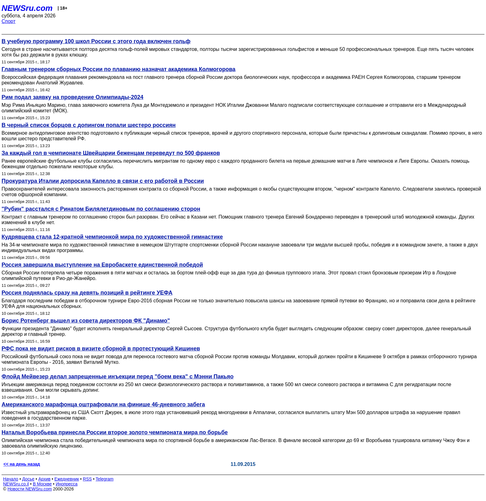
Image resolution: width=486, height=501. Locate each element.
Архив (44, 478)
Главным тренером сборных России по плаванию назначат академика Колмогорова (119, 69)
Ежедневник (67, 478)
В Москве (42, 483)
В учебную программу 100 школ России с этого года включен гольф (96, 41)
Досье (28, 478)
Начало (10, 478)
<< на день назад (21, 464)
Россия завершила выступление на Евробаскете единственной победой (102, 265)
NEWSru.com (27, 8)
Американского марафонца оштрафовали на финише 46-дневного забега (103, 404)
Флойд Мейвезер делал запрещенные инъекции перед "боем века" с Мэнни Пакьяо (117, 376)
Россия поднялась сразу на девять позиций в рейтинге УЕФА (87, 293)
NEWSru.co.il (16, 483)
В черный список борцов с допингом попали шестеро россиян (89, 125)
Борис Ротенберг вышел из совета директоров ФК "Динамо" (86, 321)
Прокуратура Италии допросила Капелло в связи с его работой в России (103, 181)
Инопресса (67, 483)
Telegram (105, 478)
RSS (87, 478)
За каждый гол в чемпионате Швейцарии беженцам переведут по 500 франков (111, 153)
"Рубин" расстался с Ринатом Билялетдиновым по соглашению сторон (101, 209)
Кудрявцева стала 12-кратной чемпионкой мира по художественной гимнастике (112, 237)
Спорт (8, 21)
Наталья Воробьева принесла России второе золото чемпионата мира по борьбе (115, 432)
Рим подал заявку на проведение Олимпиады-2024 (73, 97)
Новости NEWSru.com (29, 488)
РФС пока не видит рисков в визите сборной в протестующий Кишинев (101, 348)
